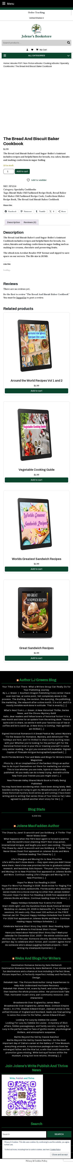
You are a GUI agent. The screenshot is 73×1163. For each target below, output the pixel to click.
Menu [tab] (8, 3)
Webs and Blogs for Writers (38, 958)
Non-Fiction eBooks (32, 63)
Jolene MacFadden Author (37, 826)
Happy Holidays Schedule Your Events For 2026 (36, 903)
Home (6, 63)
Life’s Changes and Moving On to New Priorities (36, 859)
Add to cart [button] (36, 391)
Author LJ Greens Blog (37, 680)
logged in (21, 297)
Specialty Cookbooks (25, 189)
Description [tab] (13, 222)
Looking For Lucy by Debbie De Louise (36, 1020)
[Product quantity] (8, 171)
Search (68, 43)
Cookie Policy (55, 1150)
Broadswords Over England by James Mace (36, 1002)
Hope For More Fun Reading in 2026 (36, 882)
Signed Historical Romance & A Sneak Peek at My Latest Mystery (36, 734)
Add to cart (22, 171)
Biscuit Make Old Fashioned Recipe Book (30, 193)
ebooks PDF (16, 63)
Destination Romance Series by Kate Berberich (36, 965)
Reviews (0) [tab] (30, 222)
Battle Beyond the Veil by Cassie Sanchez (36, 1037)
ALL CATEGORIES (36, 55)
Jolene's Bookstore (36, 36)
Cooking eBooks (51, 63)
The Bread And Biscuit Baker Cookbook (38, 199)
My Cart (41, 49)
